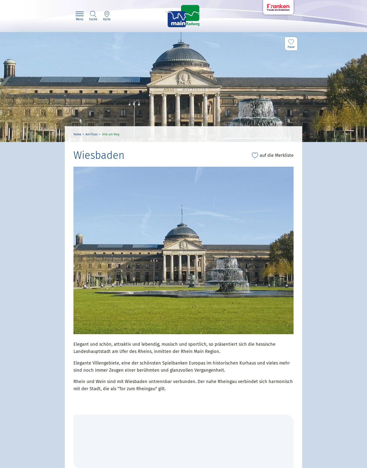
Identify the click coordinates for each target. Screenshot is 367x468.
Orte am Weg (110, 134)
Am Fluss (92, 134)
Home (77, 134)
